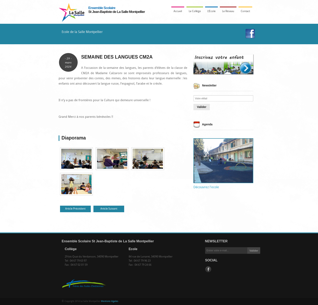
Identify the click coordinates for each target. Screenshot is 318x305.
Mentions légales (109, 301)
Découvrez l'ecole (206, 187)
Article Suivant (108, 208)
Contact (245, 11)
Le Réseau (228, 11)
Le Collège (193, 12)
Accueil (178, 11)
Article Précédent (75, 208)
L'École (210, 12)
